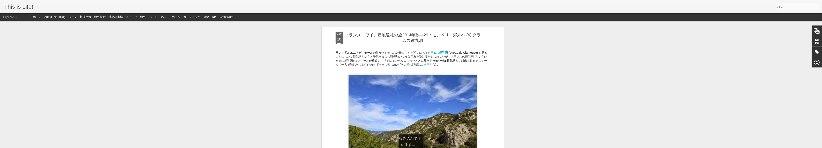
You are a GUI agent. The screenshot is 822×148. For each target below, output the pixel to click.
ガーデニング (192, 16)
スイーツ (131, 16)
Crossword (226, 16)
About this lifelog (55, 16)
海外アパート (148, 16)
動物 (206, 16)
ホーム (37, 16)
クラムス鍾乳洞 (438, 52)
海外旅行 (100, 16)
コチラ (425, 64)
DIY (214, 16)
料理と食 (85, 16)
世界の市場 (116, 16)
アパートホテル (170, 16)
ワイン (72, 16)
